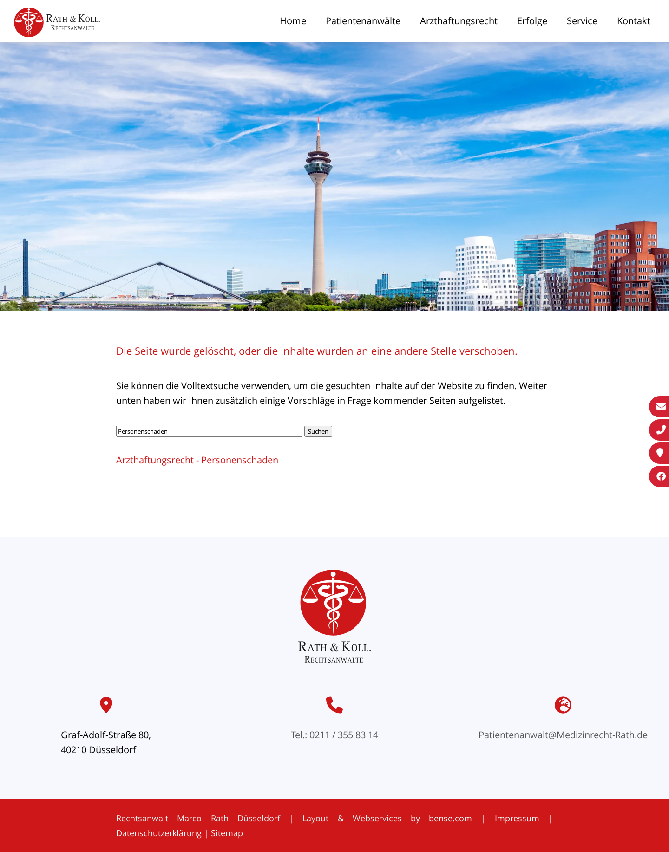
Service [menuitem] (582, 20)
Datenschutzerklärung (159, 833)
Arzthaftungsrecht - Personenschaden (197, 460)
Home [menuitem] (293, 20)
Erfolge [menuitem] (532, 20)
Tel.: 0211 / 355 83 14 (334, 734)
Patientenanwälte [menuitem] (363, 20)
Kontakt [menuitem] (633, 20)
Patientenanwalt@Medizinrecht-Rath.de (563, 734)
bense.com (450, 818)
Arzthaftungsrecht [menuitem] (459, 20)
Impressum (517, 818)
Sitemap (227, 833)
